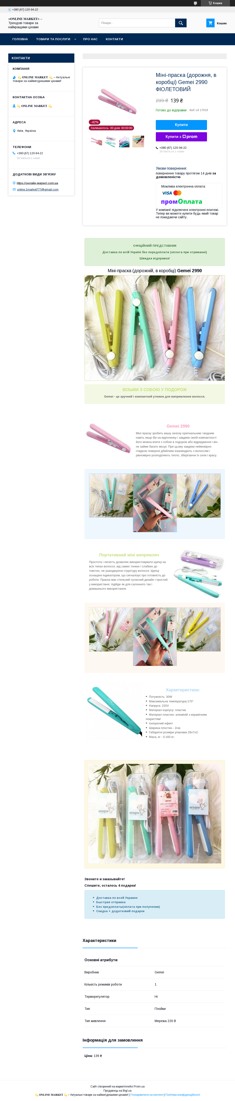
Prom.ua (139, 1086)
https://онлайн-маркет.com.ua (37, 183)
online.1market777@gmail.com (38, 189)
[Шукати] (181, 23)
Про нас (90, 39)
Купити (181, 125)
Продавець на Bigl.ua (117, 1090)
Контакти (114, 39)
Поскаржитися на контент (146, 1094)
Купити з (181, 137)
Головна (20, 39)
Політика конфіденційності (182, 1094)
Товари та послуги (53, 39)
